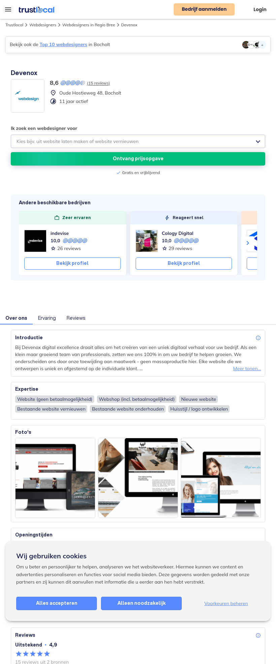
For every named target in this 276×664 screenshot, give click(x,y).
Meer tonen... (247, 368)
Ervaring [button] (47, 318)
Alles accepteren (56, 603)
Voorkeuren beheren (226, 603)
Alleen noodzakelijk (141, 603)
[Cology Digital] (147, 241)
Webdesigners (42, 24)
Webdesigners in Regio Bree (88, 24)
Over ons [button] (16, 318)
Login (260, 9)
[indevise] (35, 241)
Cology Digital (178, 233)
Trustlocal (14, 24)
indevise (59, 233)
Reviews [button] (76, 318)
